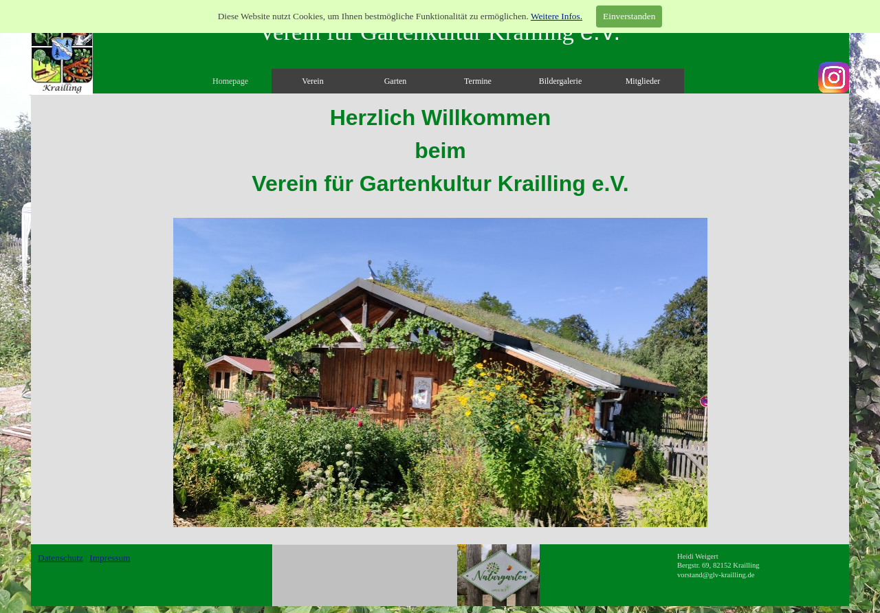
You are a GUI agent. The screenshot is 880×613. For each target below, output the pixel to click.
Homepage (230, 81)
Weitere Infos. (556, 16)
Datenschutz (60, 558)
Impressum (109, 558)
